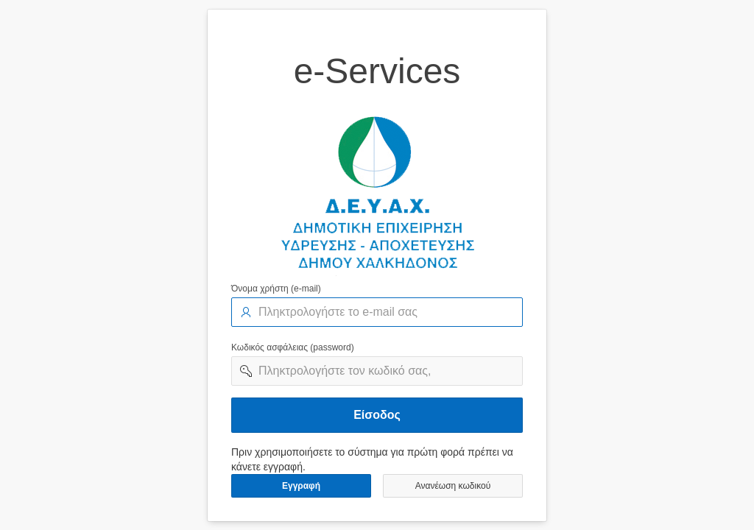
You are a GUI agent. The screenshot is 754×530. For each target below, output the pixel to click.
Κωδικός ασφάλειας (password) (292, 347)
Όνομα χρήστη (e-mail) (276, 288)
